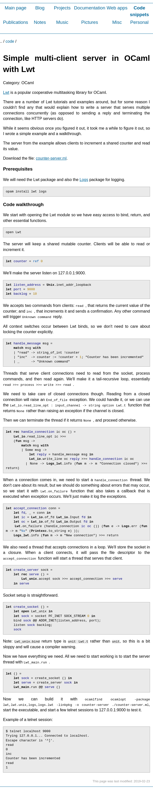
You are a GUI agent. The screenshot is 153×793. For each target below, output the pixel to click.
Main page (15, 7)
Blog (40, 7)
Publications (15, 22)
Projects (62, 7)
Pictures (89, 22)
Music (62, 22)
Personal (139, 22)
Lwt (6, 92)
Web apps (117, 7)
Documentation (89, 7)
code (9, 41)
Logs (84, 180)
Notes (40, 22)
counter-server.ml (51, 158)
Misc (117, 22)
